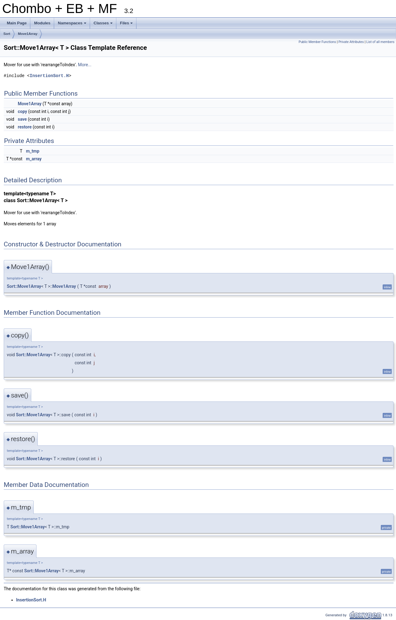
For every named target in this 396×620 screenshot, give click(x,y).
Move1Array (27, 34)
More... (84, 64)
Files (127, 25)
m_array (33, 158)
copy (22, 111)
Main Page (17, 23)
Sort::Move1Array (24, 286)
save (22, 119)
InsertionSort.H (49, 76)
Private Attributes (351, 42)
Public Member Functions (317, 42)
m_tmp (32, 151)
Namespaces (72, 25)
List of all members (380, 42)
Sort (6, 34)
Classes (104, 25)
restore (25, 126)
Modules (42, 23)
